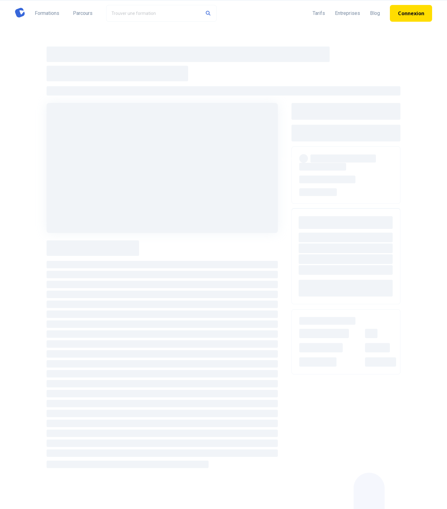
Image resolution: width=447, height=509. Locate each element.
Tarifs (319, 13)
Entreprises (347, 13)
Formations (47, 13)
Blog (375, 13)
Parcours (83, 13)
